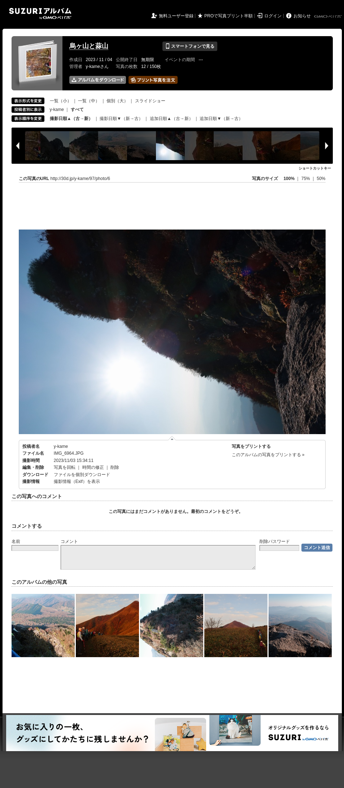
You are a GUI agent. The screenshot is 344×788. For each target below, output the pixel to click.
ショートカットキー (315, 168)
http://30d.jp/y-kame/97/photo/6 (80, 178)
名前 (16, 541)
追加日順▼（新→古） (221, 118)
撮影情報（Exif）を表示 (77, 481)
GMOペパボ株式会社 (328, 16)
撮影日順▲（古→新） (71, 118)
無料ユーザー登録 (176, 15)
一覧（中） (89, 100)
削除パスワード (275, 541)
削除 (114, 467)
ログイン (273, 15)
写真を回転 (64, 467)
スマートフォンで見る (189, 46)
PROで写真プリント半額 (228, 15)
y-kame (57, 109)
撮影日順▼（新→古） (121, 118)
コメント (69, 541)
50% (321, 178)
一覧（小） (60, 100)
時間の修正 (93, 467)
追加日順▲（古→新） (171, 118)
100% (289, 178)
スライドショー (150, 100)
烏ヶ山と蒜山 (88, 46)
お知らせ (302, 15)
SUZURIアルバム (40, 13)
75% (306, 178)
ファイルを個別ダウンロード (82, 474)
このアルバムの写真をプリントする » (268, 454)
